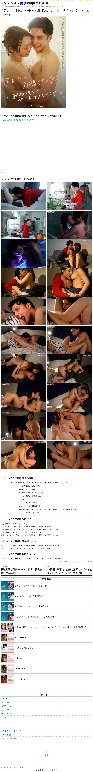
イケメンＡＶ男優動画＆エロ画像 (12, 767)
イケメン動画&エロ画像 (24, 3)
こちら (55, 558)
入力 (46, 751)
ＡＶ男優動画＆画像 (9, 738)
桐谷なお (40, 493)
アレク (34, 493)
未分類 (4, 717)
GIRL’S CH (36, 503)
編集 (46, 755)
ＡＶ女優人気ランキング (11, 731)
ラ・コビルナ (6, 713)
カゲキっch (6, 706)
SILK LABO (6, 702)
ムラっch (5, 710)
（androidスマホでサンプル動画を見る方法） (18, 120)
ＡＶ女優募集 (6, 734)
